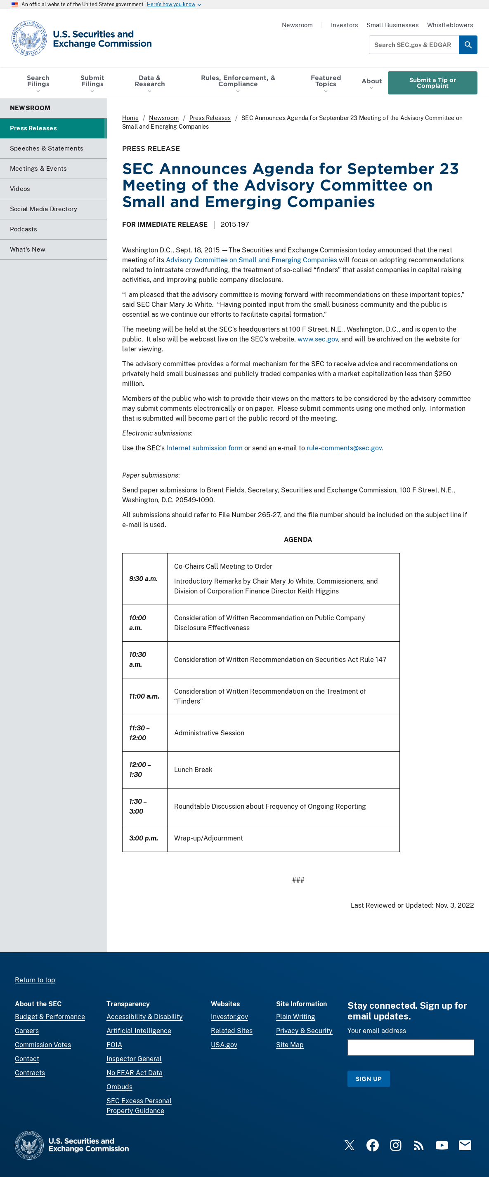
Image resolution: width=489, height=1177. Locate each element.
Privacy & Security (304, 1031)
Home (130, 118)
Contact (27, 1059)
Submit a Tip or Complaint (432, 82)
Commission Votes (43, 1045)
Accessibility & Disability (144, 1017)
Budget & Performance (50, 1017)
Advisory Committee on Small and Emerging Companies (251, 260)
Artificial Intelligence (138, 1031)
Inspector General (134, 1059)
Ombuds (119, 1087)
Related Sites (232, 1031)
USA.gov (224, 1045)
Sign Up (369, 1078)
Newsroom (297, 24)
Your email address (376, 1031)
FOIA (114, 1045)
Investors (344, 24)
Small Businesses (392, 24)
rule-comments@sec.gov (344, 448)
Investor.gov (229, 1017)
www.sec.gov (318, 339)
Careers (27, 1031)
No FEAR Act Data (134, 1073)
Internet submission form (204, 448)
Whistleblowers (450, 24)
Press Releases (210, 118)
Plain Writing (295, 1017)
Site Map (290, 1045)
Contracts (30, 1073)
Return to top (35, 980)
